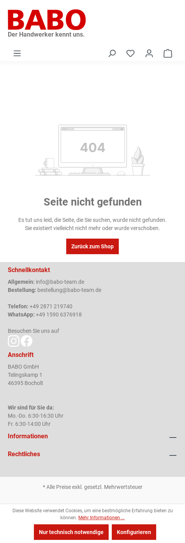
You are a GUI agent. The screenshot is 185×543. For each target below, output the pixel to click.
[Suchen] (111, 53)
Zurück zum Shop (92, 246)
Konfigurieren (134, 532)
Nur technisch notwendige (71, 532)
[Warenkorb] (168, 53)
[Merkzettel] (130, 53)
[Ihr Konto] (149, 53)
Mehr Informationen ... (101, 517)
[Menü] (17, 53)
